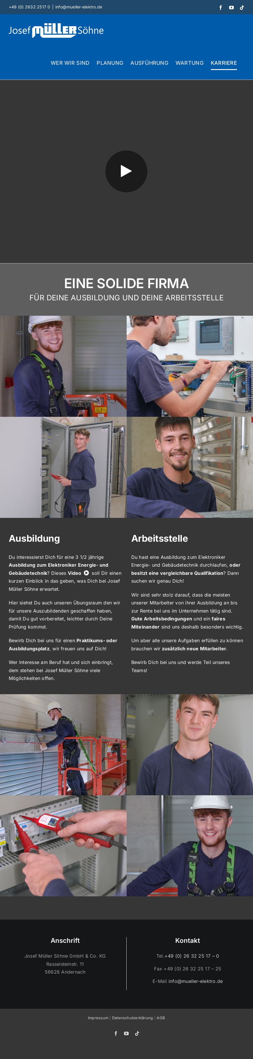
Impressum (98, 1017)
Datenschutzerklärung (132, 1017)
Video (75, 573)
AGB (161, 1017)
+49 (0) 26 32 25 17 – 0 (191, 956)
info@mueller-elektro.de (78, 6)
